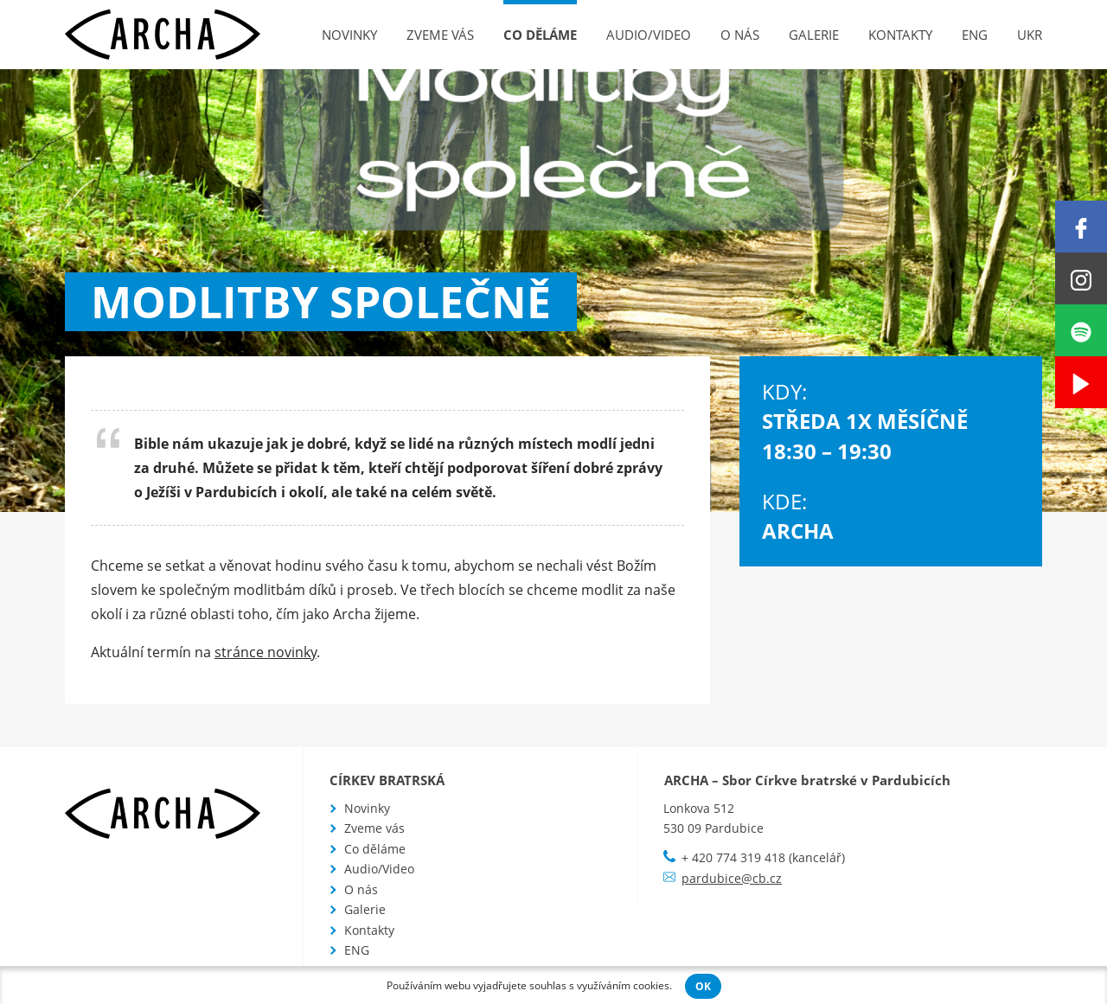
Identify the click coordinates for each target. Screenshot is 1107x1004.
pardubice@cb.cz (731, 878)
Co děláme (540, 34)
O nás (739, 34)
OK (703, 986)
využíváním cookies (623, 985)
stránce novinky (265, 652)
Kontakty (900, 34)
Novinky (349, 34)
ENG (975, 34)
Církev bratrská (387, 780)
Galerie (814, 34)
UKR (1029, 34)
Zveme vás (440, 34)
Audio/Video (648, 34)
